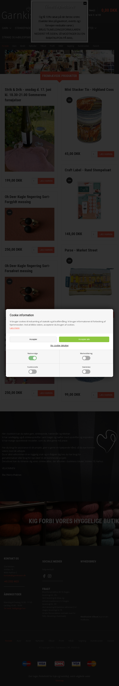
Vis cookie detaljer (59, 345)
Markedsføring (86, 356)
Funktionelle (32, 370)
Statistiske (86, 370)
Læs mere (15, 328)
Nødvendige (33, 356)
